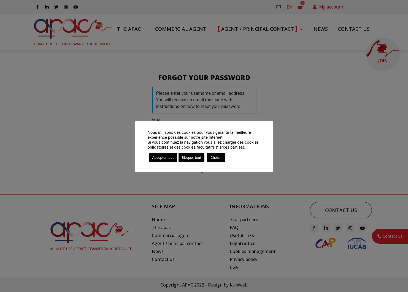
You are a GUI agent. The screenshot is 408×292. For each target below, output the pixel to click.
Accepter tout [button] (163, 157)
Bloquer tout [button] (191, 157)
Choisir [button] (215, 157)
